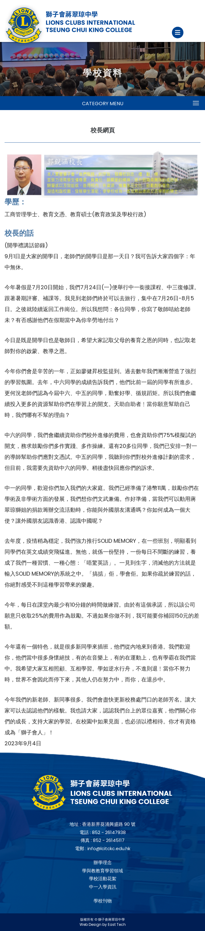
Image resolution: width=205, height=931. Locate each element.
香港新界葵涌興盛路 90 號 (108, 824)
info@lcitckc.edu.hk (108, 848)
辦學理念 (103, 862)
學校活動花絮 (102, 878)
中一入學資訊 (102, 887)
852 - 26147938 (109, 832)
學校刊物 (103, 901)
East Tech (117, 924)
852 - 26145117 (109, 840)
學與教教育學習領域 (102, 870)
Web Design (90, 924)
